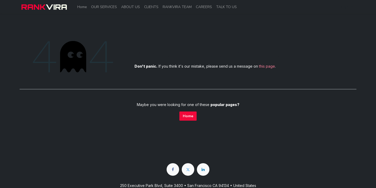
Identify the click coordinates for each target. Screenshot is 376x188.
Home (188, 116)
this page (267, 66)
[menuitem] (82, 7)
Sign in (346, 6)
